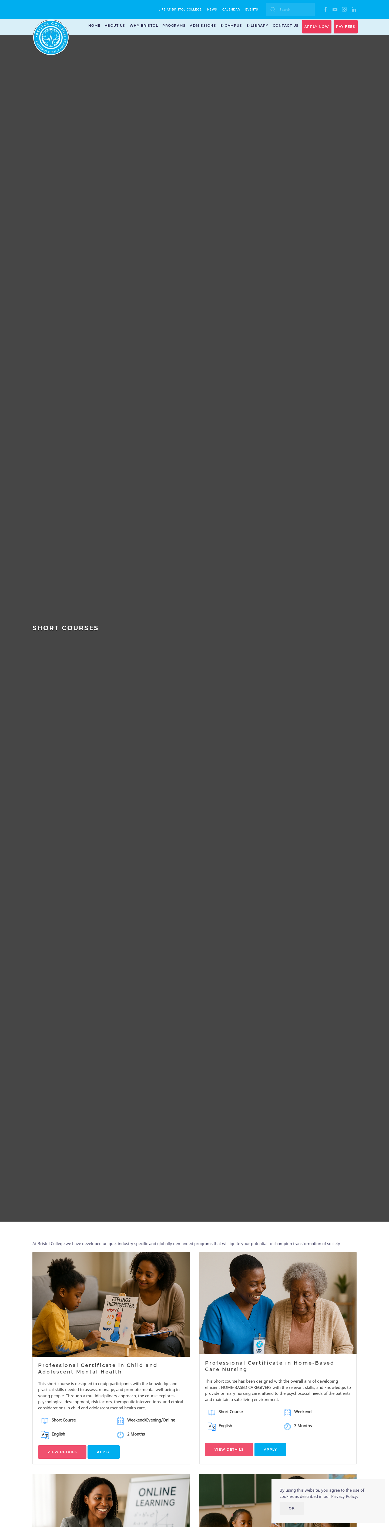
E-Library (257, 25)
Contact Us (286, 25)
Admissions (203, 25)
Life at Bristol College (180, 9)
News (212, 9)
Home (94, 25)
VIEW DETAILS (62, 1452)
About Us (115, 25)
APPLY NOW (316, 27)
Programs (174, 25)
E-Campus (231, 25)
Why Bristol (144, 25)
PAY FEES (345, 27)
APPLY (103, 1452)
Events (251, 9)
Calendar (231, 9)
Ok (292, 1508)
